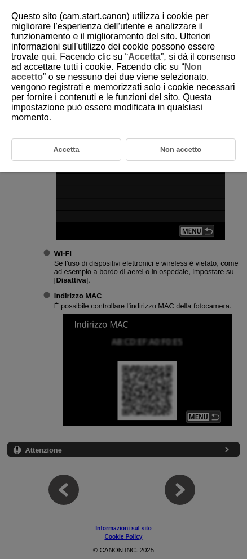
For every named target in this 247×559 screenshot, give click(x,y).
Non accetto (180, 149)
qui (48, 56)
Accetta (144, 56)
